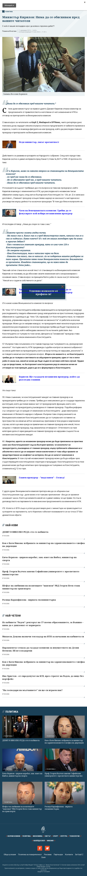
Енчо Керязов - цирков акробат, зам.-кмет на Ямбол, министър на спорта (22, 774)
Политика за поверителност (30, 854)
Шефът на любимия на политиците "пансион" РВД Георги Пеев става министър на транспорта (22, 809)
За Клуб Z (79, 854)
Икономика (37, 836)
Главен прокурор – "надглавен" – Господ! (42, 477)
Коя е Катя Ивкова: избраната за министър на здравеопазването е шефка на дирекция (64, 741)
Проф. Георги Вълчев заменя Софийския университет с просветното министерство (63, 774)
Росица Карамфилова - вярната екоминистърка (58, 807)
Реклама (47, 854)
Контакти (69, 854)
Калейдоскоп (39, 841)
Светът (48, 836)
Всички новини (14, 836)
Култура (63, 836)
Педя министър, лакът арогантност (39, 142)
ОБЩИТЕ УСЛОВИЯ (43, 871)
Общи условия (10, 854)
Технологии (74, 836)
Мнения (50, 841)
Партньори (58, 854)
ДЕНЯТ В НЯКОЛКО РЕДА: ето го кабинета (21, 740)
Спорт (55, 836)
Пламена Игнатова (9, 31)
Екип (43, 857)
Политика (7, 11)
